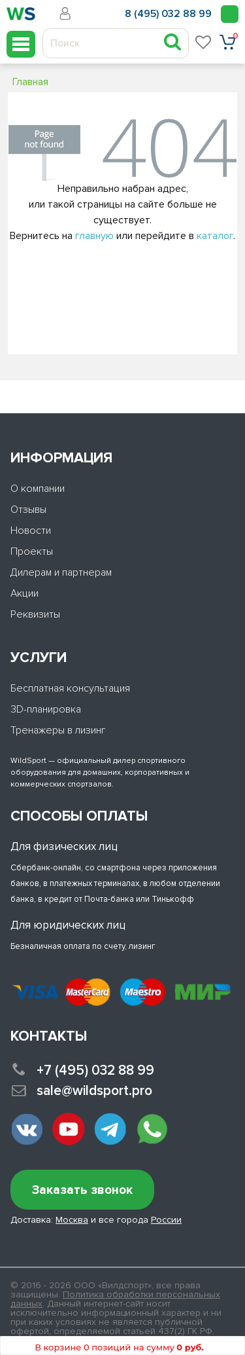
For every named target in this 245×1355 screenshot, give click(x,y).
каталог (215, 235)
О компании (37, 488)
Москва (72, 1219)
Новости (30, 530)
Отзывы (28, 509)
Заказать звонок (82, 1190)
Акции (24, 593)
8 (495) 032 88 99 (168, 13)
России (166, 1219)
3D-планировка (45, 709)
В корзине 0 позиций (119, 1347)
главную (94, 235)
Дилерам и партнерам (61, 572)
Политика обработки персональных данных (115, 1299)
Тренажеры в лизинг (58, 730)
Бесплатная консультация (70, 688)
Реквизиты (35, 614)
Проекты (31, 551)
